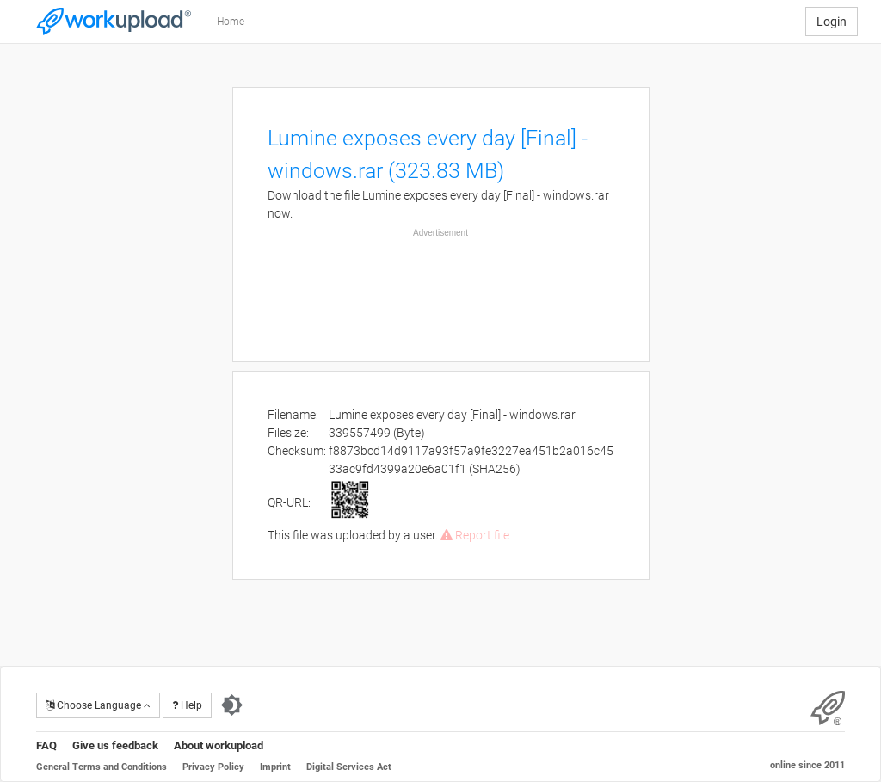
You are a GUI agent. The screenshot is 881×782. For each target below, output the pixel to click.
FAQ (46, 745)
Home (230, 21)
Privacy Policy (213, 767)
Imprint (275, 767)
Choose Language (98, 705)
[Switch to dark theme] (232, 705)
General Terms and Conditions (101, 767)
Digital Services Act (348, 767)
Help (187, 705)
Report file (474, 535)
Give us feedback (115, 745)
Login (831, 21)
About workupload (218, 745)
